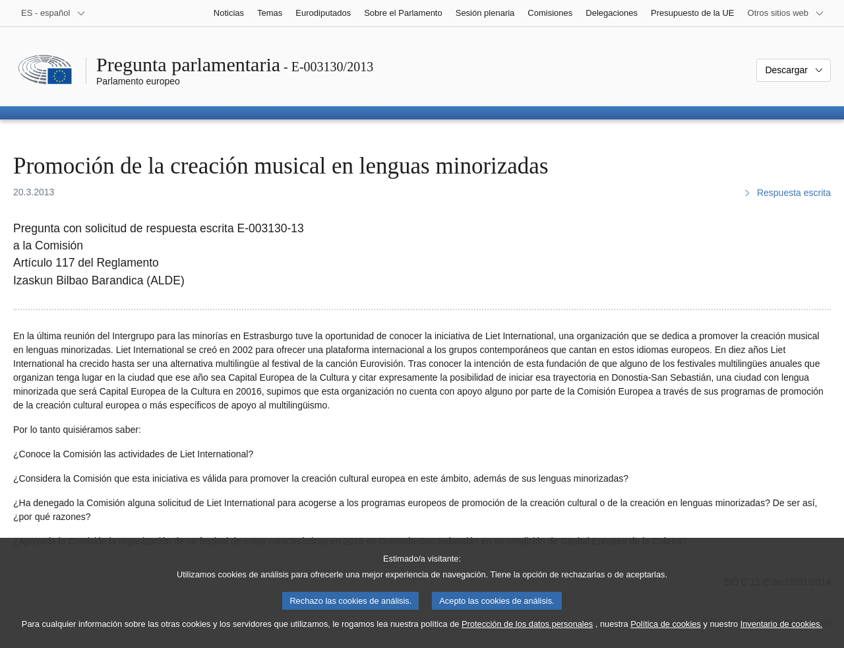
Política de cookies (665, 634)
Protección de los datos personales (527, 634)
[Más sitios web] (786, 13)
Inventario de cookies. (781, 634)
